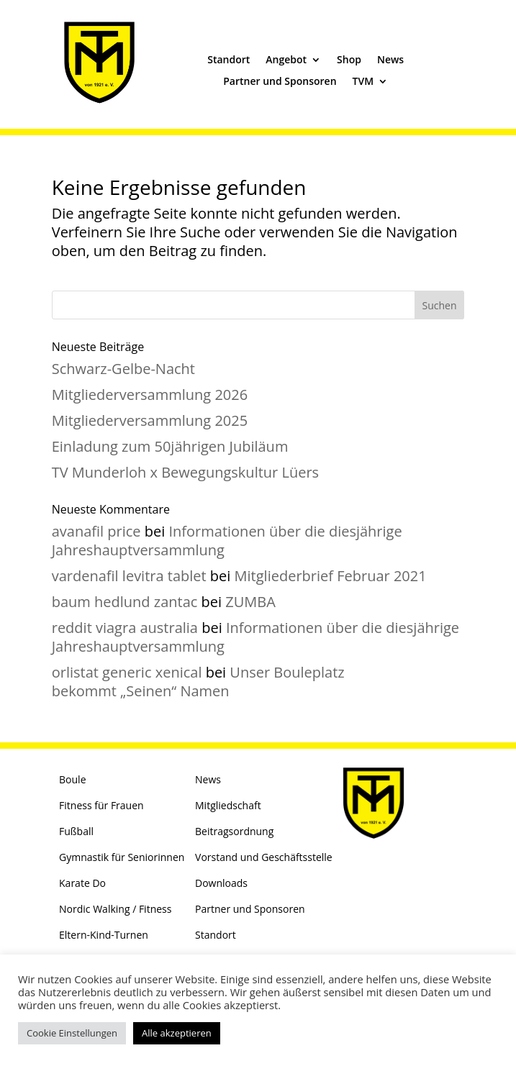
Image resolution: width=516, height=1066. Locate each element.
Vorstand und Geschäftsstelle (263, 857)
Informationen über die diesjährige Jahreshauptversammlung (227, 540)
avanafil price (96, 531)
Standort (228, 60)
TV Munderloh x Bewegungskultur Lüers (185, 472)
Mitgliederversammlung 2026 (150, 394)
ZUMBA (250, 601)
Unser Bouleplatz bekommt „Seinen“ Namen (198, 681)
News (390, 60)
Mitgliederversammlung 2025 (150, 420)
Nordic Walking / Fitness (115, 909)
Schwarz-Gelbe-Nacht (123, 368)
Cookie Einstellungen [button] (72, 1032)
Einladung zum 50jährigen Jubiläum (170, 446)
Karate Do (82, 883)
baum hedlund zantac (125, 601)
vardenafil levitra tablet (129, 576)
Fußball (76, 831)
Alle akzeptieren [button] (177, 1032)
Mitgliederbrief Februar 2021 (331, 576)
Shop (349, 60)
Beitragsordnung (234, 831)
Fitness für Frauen (101, 805)
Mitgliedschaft (228, 805)
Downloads (221, 883)
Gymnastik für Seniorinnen (121, 857)
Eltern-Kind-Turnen (103, 935)
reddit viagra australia (125, 627)
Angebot (286, 60)
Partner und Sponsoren (279, 82)
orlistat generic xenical (127, 672)
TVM (363, 82)
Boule (72, 779)
